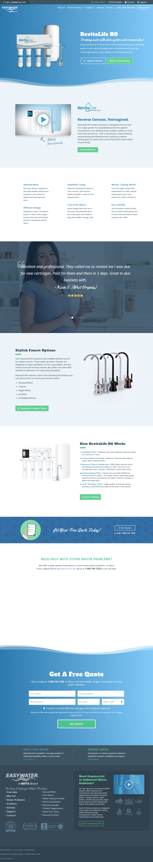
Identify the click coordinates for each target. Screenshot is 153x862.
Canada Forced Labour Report (12, 854)
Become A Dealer (51, 805)
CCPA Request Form (32, 854)
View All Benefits (88, 149)
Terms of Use (17, 850)
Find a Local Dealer (35, 749)
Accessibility (30, 850)
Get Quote (126, 528)
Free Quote (142, 11)
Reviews (99, 11)
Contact (129, 2)
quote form (67, 568)
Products (88, 11)
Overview (12, 792)
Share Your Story (51, 811)
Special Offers (98, 2)
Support (142, 2)
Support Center (98, 749)
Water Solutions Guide (53, 798)
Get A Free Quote (119, 60)
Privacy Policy (5, 850)
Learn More (28, 759)
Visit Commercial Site (92, 823)
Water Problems (73, 11)
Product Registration (53, 808)
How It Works (92, 497)
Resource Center (51, 815)
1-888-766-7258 (128, 533)
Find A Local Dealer (52, 801)
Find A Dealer (115, 2)
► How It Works (93, 60)
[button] (69, 318)
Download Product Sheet (33, 408)
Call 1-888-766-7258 (124, 11)
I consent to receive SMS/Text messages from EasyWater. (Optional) (78, 708)
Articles (108, 11)
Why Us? (60, 11)
